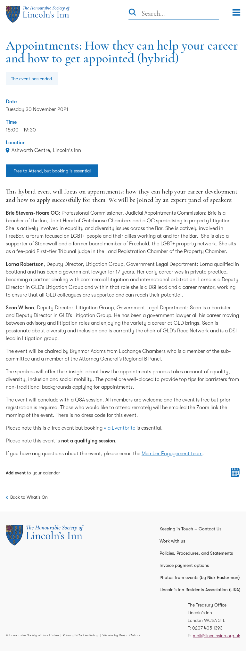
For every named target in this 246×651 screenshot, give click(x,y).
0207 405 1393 (207, 628)
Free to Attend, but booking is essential (52, 170)
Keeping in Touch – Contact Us (190, 528)
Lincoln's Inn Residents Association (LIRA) (200, 589)
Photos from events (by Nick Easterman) (200, 577)
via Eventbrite (119, 428)
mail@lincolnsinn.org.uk (216, 635)
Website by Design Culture (121, 635)
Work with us (172, 541)
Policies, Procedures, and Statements (196, 553)
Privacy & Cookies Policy (80, 635)
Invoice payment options (184, 565)
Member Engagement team (172, 453)
